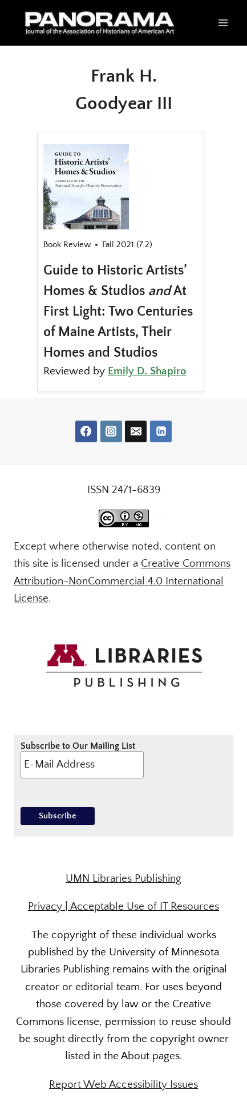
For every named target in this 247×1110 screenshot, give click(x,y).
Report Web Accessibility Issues (123, 1085)
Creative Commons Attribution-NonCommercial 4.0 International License (122, 581)
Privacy (45, 907)
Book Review (67, 244)
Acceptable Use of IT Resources (144, 907)
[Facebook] (86, 431)
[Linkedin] (161, 431)
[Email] (136, 431)
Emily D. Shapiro (147, 371)
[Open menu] (222, 22)
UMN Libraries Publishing (123, 879)
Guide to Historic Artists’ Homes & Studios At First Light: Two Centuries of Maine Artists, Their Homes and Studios (118, 311)
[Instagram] (111, 431)
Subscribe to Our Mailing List (82, 759)
